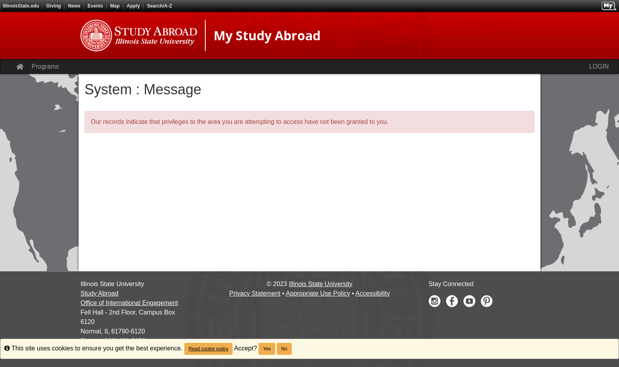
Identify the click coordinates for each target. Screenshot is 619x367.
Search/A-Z (159, 6)
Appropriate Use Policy (318, 293)
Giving (53, 6)
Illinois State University (321, 284)
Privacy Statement (255, 293)
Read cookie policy (209, 349)
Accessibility (372, 293)
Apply (133, 6)
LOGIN (599, 66)
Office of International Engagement (129, 303)
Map (115, 6)
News (74, 6)
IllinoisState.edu (21, 6)
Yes (267, 349)
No (284, 349)
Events (95, 6)
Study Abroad (99, 293)
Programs (45, 66)
